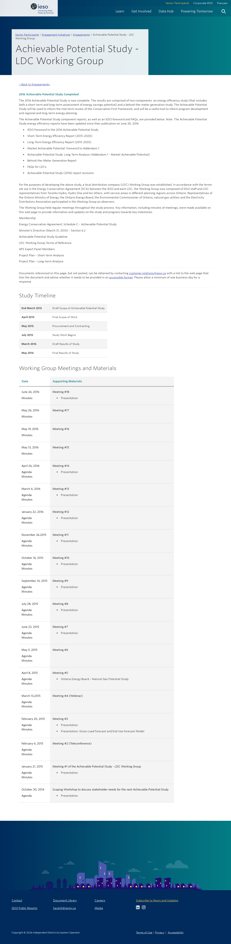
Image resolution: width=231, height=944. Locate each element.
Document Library (65, 900)
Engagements (81, 34)
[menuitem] (120, 11)
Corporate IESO (203, 3)
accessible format (121, 277)
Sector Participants (177, 3)
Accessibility (176, 932)
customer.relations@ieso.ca (147, 273)
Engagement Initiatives (56, 34)
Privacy (159, 932)
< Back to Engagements (34, 84)
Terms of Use (144, 932)
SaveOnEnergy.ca (64, 908)
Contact (17, 900)
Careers (100, 900)
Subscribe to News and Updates (157, 900)
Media (99, 908)
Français (222, 3)
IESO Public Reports (24, 908)
